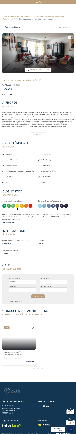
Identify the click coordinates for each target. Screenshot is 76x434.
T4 (15, 19)
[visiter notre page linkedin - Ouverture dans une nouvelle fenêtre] (47, 406)
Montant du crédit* (14, 278)
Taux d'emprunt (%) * (46, 286)
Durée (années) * (45, 278)
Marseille (37, 17)
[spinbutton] (53, 289)
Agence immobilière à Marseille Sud (14, 17)
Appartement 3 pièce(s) (13, 353)
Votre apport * (13, 286)
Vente (30, 17)
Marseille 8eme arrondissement (52, 17)
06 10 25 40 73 (8, 406)
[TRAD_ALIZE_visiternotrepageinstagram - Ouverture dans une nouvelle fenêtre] (43, 406)
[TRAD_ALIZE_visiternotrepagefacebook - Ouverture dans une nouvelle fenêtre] (39, 406)
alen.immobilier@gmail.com (11, 408)
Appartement (8, 19)
